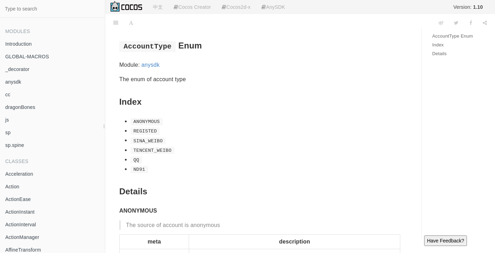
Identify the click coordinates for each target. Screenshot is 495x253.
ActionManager (22, 237)
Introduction (18, 44)
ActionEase (18, 199)
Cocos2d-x (236, 7)
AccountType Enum (452, 36)
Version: (468, 7)
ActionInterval (20, 224)
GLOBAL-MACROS (27, 56)
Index (438, 44)
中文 (158, 7)
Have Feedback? (445, 241)
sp (8, 132)
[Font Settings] (131, 23)
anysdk (13, 82)
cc (7, 94)
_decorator (17, 69)
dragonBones (20, 107)
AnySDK (273, 7)
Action (12, 186)
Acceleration (19, 174)
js (7, 120)
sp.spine (14, 145)
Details (439, 53)
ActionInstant (20, 212)
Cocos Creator (192, 7)
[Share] (484, 23)
